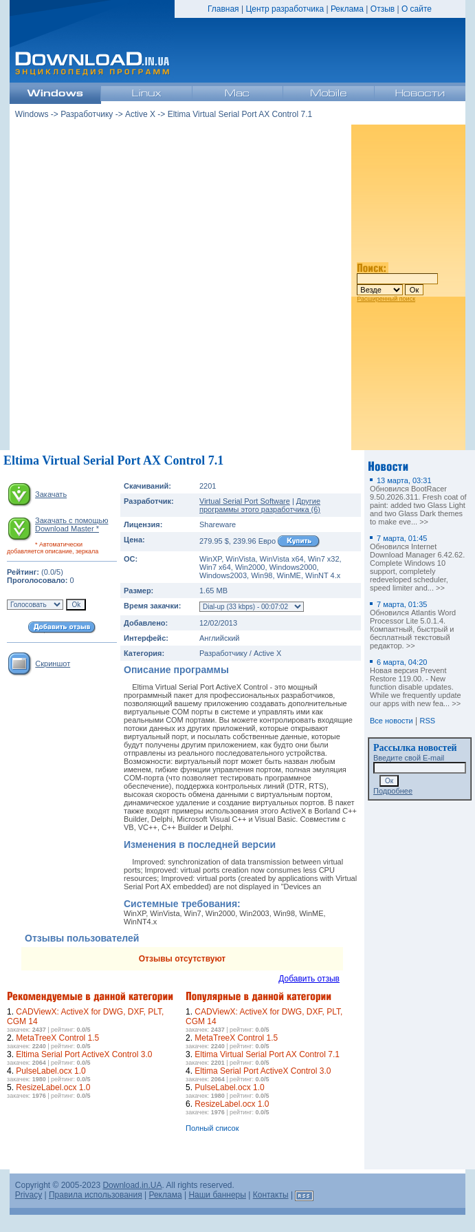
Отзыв (383, 9)
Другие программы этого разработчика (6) (259, 505)
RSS (428, 720)
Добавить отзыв (309, 979)
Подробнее (392, 791)
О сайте (416, 9)
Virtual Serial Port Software (244, 501)
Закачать (51, 494)
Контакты (271, 1195)
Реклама (347, 9)
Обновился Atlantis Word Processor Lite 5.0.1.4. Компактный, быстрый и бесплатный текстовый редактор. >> (413, 625)
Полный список (212, 1128)
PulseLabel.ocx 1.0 (50, 1071)
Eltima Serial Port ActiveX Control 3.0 (84, 1054)
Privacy (28, 1195)
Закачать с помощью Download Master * (71, 524)
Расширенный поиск (386, 298)
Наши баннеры (217, 1195)
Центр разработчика (284, 9)
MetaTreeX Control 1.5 (57, 1038)
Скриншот (52, 663)
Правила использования (95, 1195)
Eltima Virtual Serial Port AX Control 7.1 (267, 1054)
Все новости (391, 720)
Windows (32, 114)
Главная (223, 9)
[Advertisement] (178, 287)
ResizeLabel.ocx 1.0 (53, 1087)
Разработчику (86, 114)
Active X (140, 114)
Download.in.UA (132, 1185)
